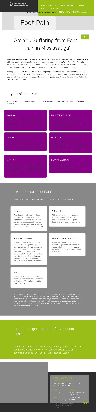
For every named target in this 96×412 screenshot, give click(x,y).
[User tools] (85, 36)
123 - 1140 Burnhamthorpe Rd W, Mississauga (41, 12)
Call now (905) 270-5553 (73, 12)
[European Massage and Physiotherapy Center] (18, 4)
